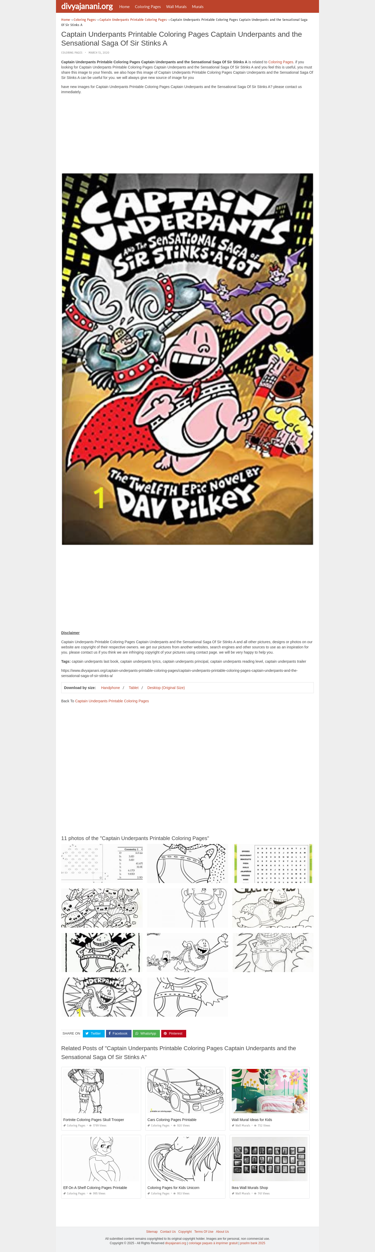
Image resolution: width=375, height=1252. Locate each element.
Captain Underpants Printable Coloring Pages (112, 701)
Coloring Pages (148, 6)
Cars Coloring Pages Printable (171, 1120)
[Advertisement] (187, 134)
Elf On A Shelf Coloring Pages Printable (95, 1188)
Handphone (110, 688)
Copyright (185, 1232)
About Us (222, 1232)
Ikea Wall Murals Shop (250, 1188)
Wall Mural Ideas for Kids (252, 1120)
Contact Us (168, 1232)
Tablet (133, 688)
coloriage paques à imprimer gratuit (213, 1243)
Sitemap (152, 1232)
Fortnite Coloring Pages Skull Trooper (93, 1120)
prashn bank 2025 (252, 1243)
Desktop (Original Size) (166, 688)
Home (124, 6)
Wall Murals (176, 6)
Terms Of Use (203, 1232)
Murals (198, 6)
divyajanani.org (87, 6)
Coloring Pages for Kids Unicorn (173, 1188)
